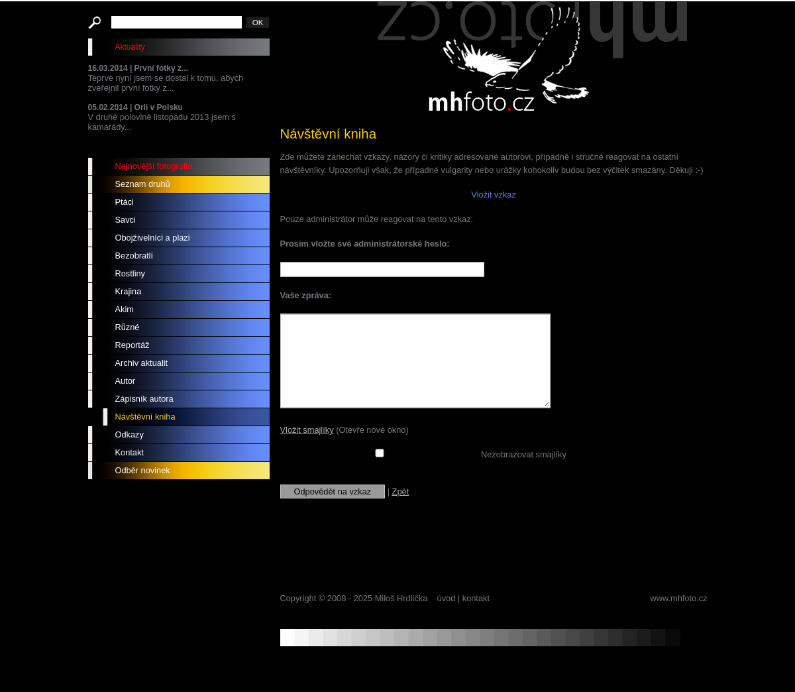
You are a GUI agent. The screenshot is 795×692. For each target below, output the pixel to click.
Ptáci (124, 202)
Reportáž (132, 345)
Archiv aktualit (141, 363)
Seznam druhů (142, 184)
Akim (124, 309)
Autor (125, 381)
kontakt (476, 598)
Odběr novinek (142, 470)
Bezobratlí (134, 255)
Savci (125, 220)
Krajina (128, 291)
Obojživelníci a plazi (152, 238)
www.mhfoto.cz (678, 598)
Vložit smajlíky (307, 430)
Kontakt (129, 452)
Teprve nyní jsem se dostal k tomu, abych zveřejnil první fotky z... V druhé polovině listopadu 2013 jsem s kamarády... (179, 98)
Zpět (400, 491)
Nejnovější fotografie (154, 166)
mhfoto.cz (532, 59)
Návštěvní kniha (145, 417)
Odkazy (129, 434)
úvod (446, 598)
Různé (127, 327)
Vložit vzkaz (493, 195)
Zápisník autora (144, 399)
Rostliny (130, 273)
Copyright (298, 598)
